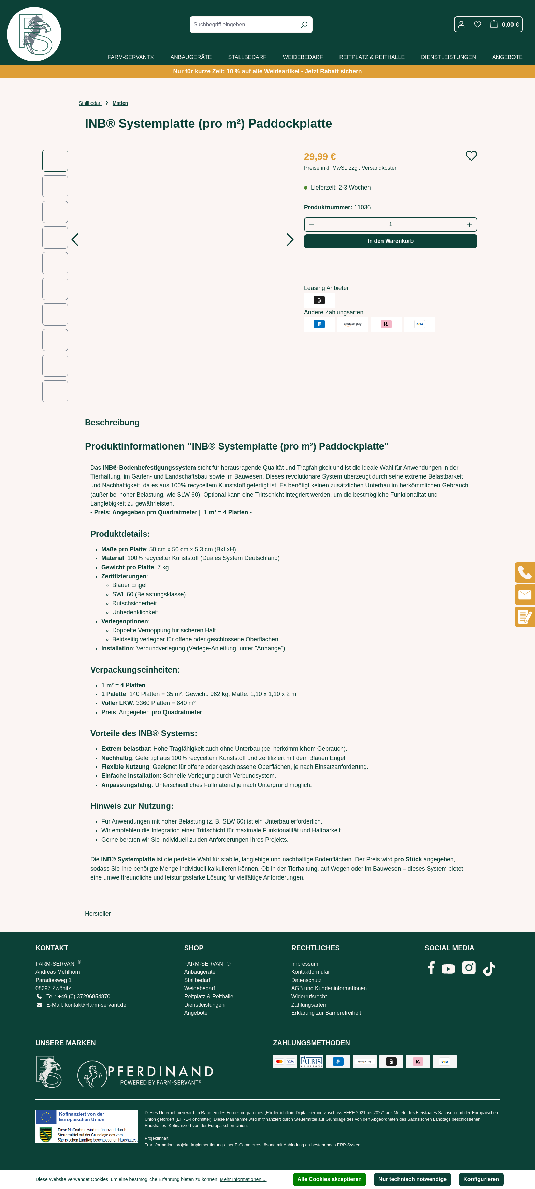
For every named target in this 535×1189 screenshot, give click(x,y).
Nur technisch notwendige (412, 1179)
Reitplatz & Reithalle (208, 996)
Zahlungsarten (308, 1005)
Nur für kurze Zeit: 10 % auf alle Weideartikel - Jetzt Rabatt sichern (267, 71)
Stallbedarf (197, 980)
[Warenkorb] (503, 24)
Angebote (196, 1013)
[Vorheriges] (74, 242)
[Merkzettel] (477, 24)
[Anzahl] (390, 224)
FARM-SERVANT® (207, 964)
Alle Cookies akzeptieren (330, 1179)
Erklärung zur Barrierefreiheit (326, 1013)
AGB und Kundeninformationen (329, 988)
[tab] (112, 422)
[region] (166, 276)
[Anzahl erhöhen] (470, 224)
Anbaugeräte (200, 972)
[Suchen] (304, 24)
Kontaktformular (310, 972)
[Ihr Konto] (461, 24)
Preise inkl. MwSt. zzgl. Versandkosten (351, 168)
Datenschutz (306, 980)
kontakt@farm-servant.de (95, 1005)
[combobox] (243, 24)
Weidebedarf (199, 988)
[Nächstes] (290, 242)
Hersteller (98, 913)
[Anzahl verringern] (311, 224)
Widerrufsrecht (309, 996)
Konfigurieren (481, 1179)
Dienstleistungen (204, 1005)
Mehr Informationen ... (243, 1179)
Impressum (304, 964)
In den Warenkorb (391, 241)
